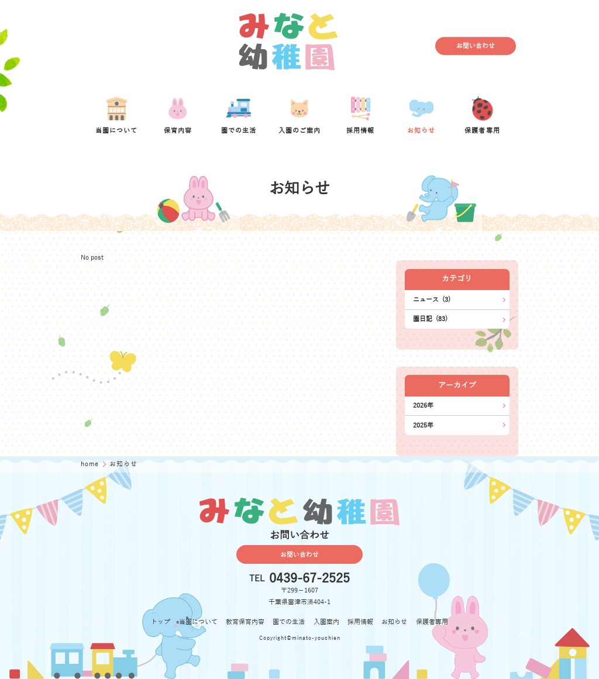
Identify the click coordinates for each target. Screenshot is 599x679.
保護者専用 (432, 622)
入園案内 (326, 622)
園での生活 (289, 622)
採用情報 (360, 622)
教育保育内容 (245, 622)
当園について (198, 622)
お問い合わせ (475, 46)
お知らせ (394, 622)
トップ (160, 622)
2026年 (423, 405)
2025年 (423, 425)
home (91, 464)
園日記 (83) (430, 319)
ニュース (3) (431, 300)
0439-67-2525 (309, 579)
